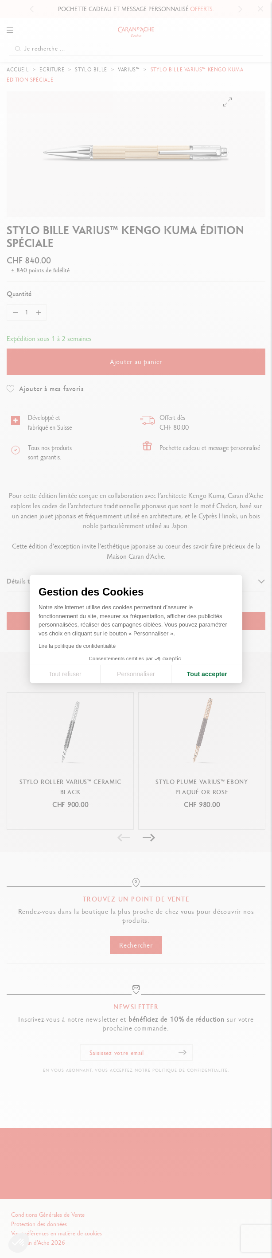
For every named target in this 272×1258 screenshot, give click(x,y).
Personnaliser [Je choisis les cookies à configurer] (136, 674)
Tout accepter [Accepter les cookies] (207, 674)
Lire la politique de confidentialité (77, 646)
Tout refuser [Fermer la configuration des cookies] (65, 674)
